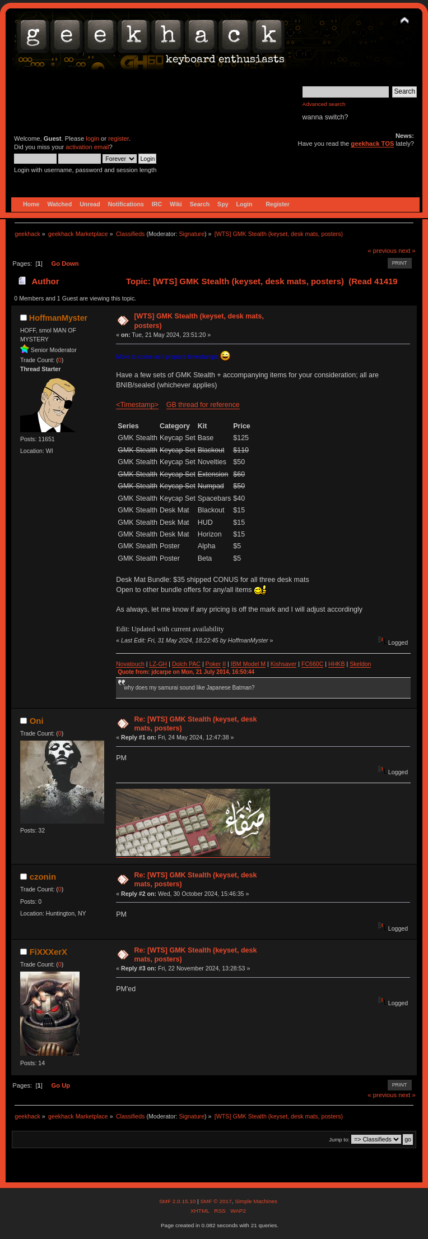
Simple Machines (256, 1201)
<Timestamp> (137, 405)
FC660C (312, 663)
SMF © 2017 (215, 1201)
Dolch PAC (186, 663)
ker (217, 663)
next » (407, 250)
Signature (191, 233)
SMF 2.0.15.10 (178, 1201)
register (118, 138)
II (224, 663)
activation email (87, 147)
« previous (382, 250)
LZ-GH (158, 663)
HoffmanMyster (58, 317)
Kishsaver (284, 663)
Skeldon (360, 663)
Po (209, 663)
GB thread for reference (203, 405)
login (92, 138)
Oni (37, 720)
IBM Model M (248, 663)
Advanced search (324, 104)
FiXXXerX (48, 951)
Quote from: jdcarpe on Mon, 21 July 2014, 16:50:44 (186, 672)
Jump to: (339, 1139)
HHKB (336, 663)
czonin (43, 876)
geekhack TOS (372, 143)
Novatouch (130, 663)
